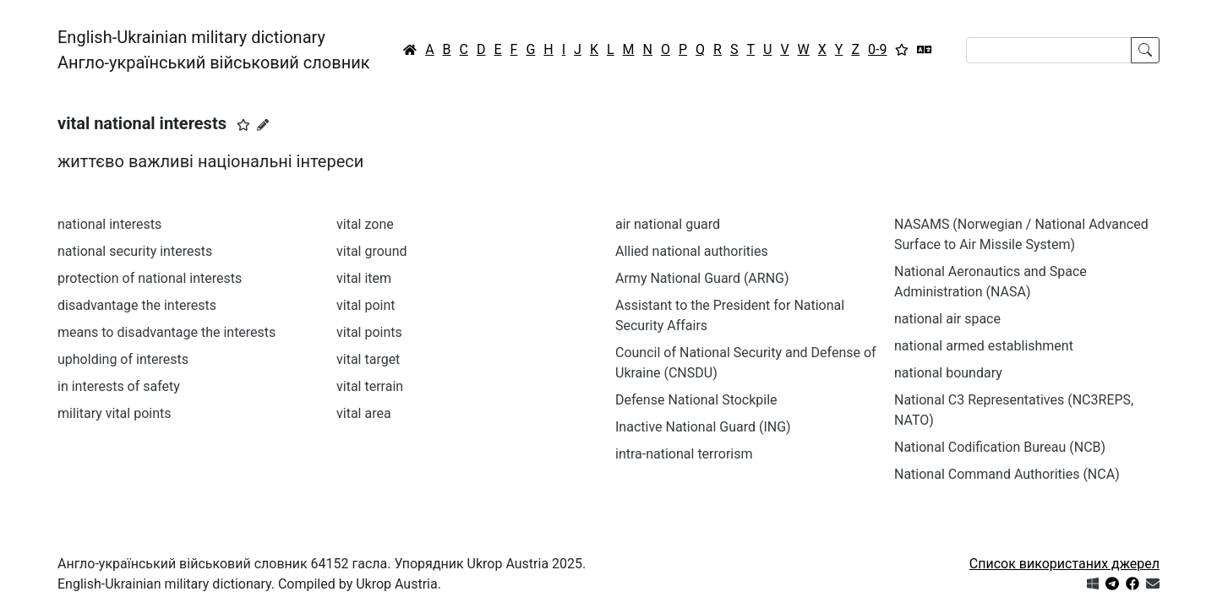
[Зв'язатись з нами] (1153, 584)
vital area (363, 413)
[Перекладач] (924, 50)
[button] (243, 125)
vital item (363, 278)
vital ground (371, 251)
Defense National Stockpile (696, 400)
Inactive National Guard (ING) (703, 427)
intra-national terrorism (684, 454)
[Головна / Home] (410, 50)
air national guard (667, 224)
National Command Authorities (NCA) (1007, 474)
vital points (369, 332)
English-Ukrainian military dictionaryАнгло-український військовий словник (213, 50)
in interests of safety (118, 386)
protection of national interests (149, 278)
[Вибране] (902, 50)
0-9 (877, 49)
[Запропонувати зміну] (263, 125)
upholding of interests (122, 359)
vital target (368, 359)
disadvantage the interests (136, 305)
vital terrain (369, 386)
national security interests (134, 251)
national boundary (948, 373)
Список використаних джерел (1064, 564)
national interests (109, 224)
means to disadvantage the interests (166, 332)
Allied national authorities (691, 251)
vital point (366, 305)
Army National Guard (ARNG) (702, 278)
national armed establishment (983, 346)
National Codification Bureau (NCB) (999, 447)
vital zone (365, 224)
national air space (947, 319)
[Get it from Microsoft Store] (1093, 584)
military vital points (114, 413)
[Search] (1049, 50)
